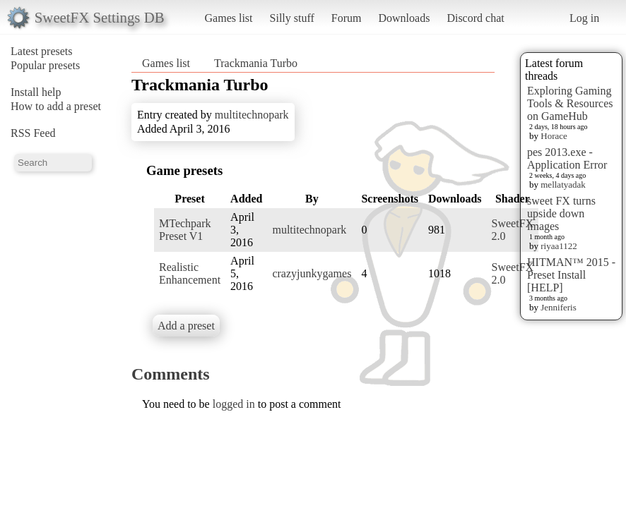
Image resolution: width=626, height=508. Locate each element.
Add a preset (186, 326)
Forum (346, 18)
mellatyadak (563, 184)
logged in (234, 404)
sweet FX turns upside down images (561, 213)
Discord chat (475, 18)
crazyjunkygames (311, 273)
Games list (229, 18)
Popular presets (45, 65)
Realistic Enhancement (189, 273)
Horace (554, 136)
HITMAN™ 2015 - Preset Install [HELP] (571, 275)
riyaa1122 (559, 246)
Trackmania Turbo (255, 63)
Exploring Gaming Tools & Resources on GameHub (570, 103)
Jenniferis (559, 307)
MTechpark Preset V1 (185, 229)
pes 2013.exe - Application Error (567, 158)
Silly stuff (292, 18)
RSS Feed (33, 133)
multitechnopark (252, 115)
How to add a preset (56, 106)
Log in (584, 18)
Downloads (404, 18)
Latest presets (42, 51)
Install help (36, 92)
